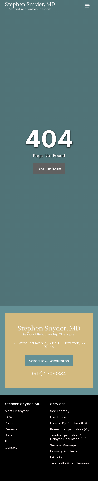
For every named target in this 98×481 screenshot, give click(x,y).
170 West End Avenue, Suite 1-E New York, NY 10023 (49, 344)
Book (8, 435)
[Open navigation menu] (87, 6)
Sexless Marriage (63, 445)
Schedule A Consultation (49, 361)
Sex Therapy (59, 411)
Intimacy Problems (63, 451)
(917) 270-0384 (49, 373)
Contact (11, 447)
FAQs (9, 417)
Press (9, 423)
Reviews (11, 429)
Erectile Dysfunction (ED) (68, 423)
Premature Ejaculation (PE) (69, 429)
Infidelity (56, 457)
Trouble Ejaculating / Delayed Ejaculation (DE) (68, 437)
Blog (8, 441)
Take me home (49, 168)
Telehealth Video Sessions (70, 463)
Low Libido (58, 417)
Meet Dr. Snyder (17, 411)
